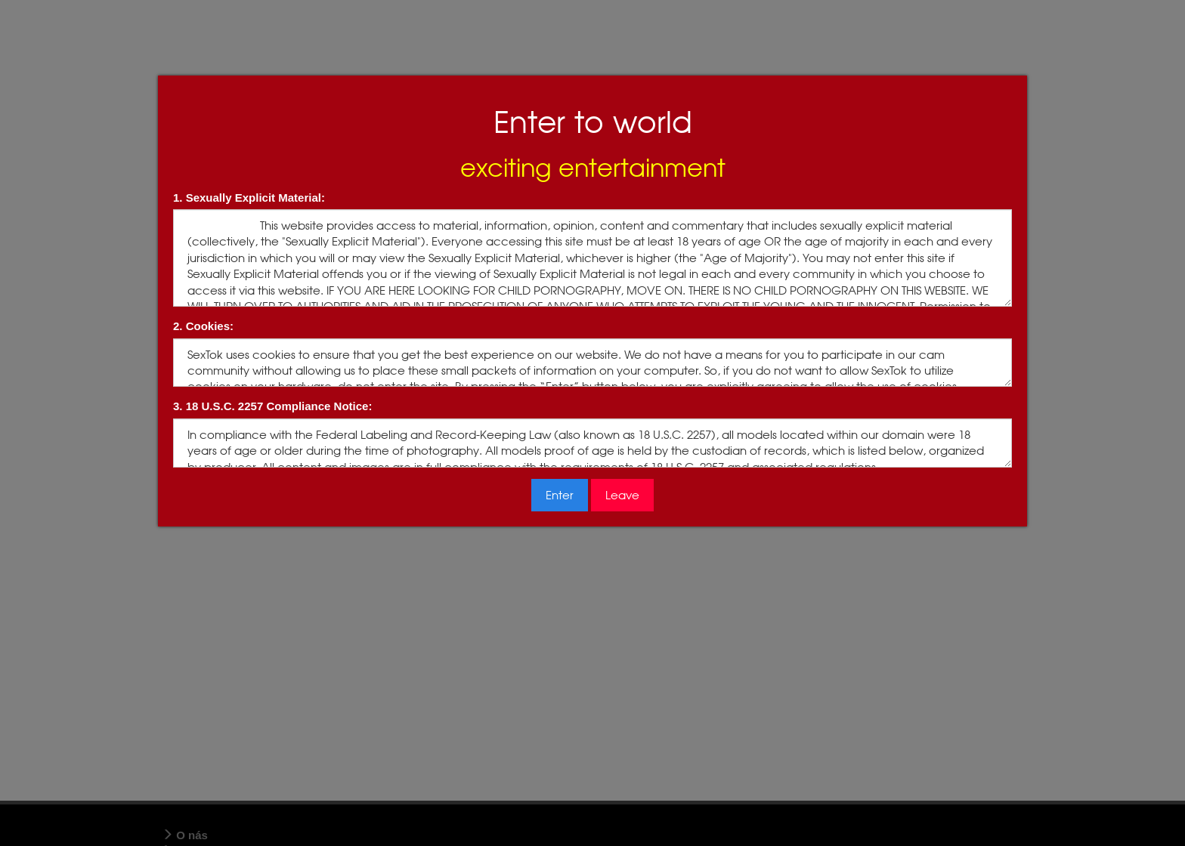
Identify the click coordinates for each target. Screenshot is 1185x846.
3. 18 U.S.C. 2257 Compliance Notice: (272, 406)
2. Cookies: (203, 326)
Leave (622, 495)
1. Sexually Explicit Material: (249, 197)
